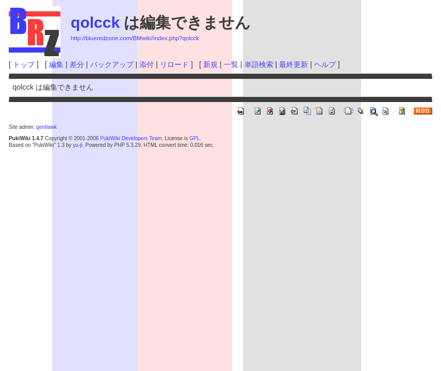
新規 (210, 64)
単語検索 (258, 64)
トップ (24, 64)
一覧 (231, 64)
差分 (77, 64)
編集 (56, 64)
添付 (146, 64)
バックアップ (112, 64)
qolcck (95, 22)
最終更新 (293, 64)
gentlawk (46, 127)
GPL (194, 138)
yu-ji (77, 145)
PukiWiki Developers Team (131, 138)
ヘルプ (325, 64)
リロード (174, 64)
